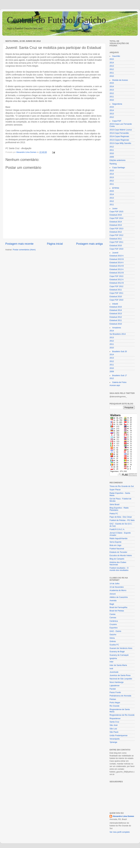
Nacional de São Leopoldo (121, 679)
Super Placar (115, 490)
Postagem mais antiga (89, 243)
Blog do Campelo (117, 559)
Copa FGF (116, 121)
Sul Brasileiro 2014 (118, 334)
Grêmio (113, 641)
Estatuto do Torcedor (118, 552)
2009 (112, 157)
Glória (112, 638)
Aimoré (113, 594)
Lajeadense (114, 686)
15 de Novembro (117, 587)
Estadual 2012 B (117, 283)
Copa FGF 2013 (116, 229)
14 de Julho (114, 584)
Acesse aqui (115, 385)
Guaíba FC (114, 645)
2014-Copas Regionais (119, 136)
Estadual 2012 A (117, 280)
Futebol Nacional (117, 549)
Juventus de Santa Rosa (120, 675)
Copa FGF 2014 (116, 218)
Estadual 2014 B (117, 266)
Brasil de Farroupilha (118, 607)
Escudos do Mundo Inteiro (121, 555)
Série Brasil (114, 504)
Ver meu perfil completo (120, 832)
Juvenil (115, 253)
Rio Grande (114, 706)
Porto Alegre (115, 703)
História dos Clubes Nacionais (118, 563)
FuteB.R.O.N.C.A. (117, 529)
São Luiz (113, 729)
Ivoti (111, 669)
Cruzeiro (113, 624)
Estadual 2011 (116, 239)
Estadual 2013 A (117, 269)
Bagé (112, 604)
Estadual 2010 (116, 246)
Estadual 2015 (116, 215)
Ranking (113, 164)
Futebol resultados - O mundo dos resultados (119, 569)
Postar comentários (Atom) (24, 250)
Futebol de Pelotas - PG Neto (122, 520)
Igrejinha (113, 658)
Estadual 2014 (116, 222)
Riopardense (115, 718)
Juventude (114, 672)
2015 (112, 59)
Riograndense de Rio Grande (122, 715)
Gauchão (116, 56)
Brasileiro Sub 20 (119, 351)
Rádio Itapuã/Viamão (118, 538)
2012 (112, 69)
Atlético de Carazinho (119, 597)
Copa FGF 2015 (116, 212)
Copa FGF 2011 (116, 242)
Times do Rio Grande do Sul (122, 486)
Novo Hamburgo (117, 682)
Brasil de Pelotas (117, 611)
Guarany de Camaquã (119, 655)
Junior (114, 208)
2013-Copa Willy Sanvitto (120, 143)
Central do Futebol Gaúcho (56, 20)
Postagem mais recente (19, 243)
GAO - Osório (115, 631)
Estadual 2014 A (117, 263)
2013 (112, 66)
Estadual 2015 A (117, 256)
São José (114, 725)
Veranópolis (115, 739)
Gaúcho (113, 635)
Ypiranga (113, 742)
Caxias (113, 614)
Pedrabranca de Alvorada (120, 696)
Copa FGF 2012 (116, 235)
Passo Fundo (115, 692)
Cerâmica (114, 621)
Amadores (116, 328)
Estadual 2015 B (117, 259)
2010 (112, 76)
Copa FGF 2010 (116, 249)
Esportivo (114, 628)
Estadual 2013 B (117, 273)
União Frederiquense (119, 735)
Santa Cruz (114, 722)
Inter (111, 662)
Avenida (113, 601)
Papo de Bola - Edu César (121, 517)
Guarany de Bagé (117, 652)
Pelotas (113, 699)
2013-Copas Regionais (119, 140)
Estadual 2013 (116, 225)
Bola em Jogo (115, 545)
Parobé (113, 689)
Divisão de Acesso (120, 80)
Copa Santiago (118, 168)
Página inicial (55, 243)
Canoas (113, 618)
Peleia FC (114, 514)
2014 (112, 63)
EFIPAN (115, 188)
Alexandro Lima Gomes (123, 816)
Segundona (117, 104)
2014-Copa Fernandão (119, 133)
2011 (112, 73)
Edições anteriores (117, 160)
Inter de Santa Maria (118, 665)
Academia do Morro (118, 590)
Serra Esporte (115, 542)
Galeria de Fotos (119, 382)
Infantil (115, 304)
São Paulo (114, 732)
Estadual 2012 (116, 232)
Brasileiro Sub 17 (119, 375)
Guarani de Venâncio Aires (121, 648)
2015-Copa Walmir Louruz (121, 130)
